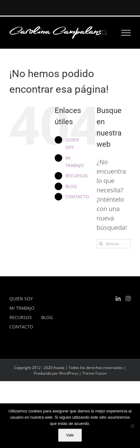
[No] (132, 426)
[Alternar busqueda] (105, 32)
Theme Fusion (94, 373)
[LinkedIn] (118, 298)
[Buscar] (101, 243)
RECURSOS (76, 176)
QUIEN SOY (21, 299)
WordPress (68, 373)
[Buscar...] (114, 243)
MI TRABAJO (21, 308)
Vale (70, 435)
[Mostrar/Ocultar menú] (126, 33)
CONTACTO (77, 196)
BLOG (71, 186)
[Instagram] (128, 298)
